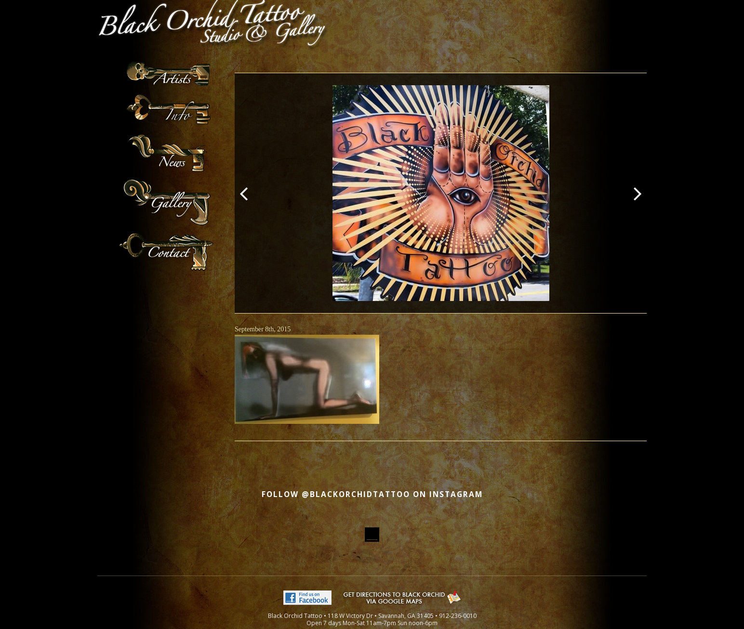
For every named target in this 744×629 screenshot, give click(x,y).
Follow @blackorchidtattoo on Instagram (372, 494)
